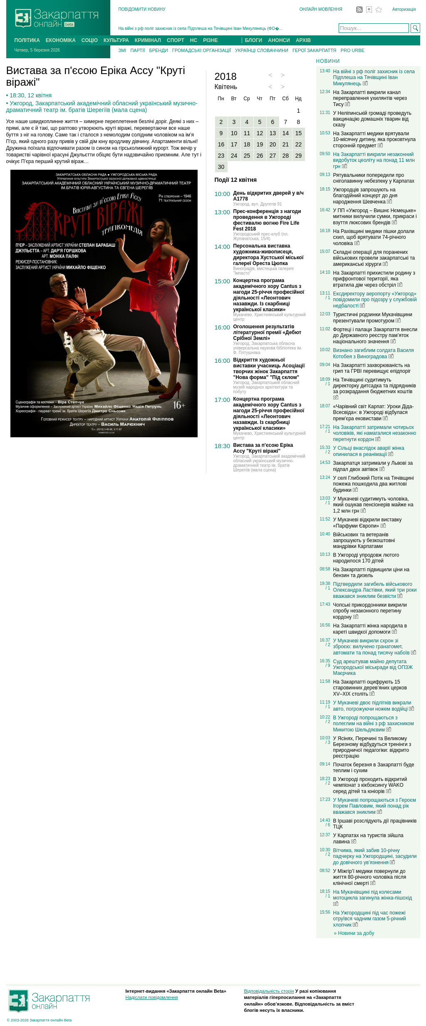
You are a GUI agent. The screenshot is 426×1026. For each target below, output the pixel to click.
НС (193, 40)
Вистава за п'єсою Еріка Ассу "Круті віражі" (263, 448)
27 (273, 155)
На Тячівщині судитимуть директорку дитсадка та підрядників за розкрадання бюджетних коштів (374, 388)
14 (285, 133)
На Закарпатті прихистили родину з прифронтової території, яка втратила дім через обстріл (374, 279)
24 (234, 155)
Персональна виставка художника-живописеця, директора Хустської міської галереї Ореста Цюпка (268, 254)
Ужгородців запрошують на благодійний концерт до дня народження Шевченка (365, 196)
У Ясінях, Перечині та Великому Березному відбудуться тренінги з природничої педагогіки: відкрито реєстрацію (372, 747)
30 (221, 167)
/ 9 (327, 665)
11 (247, 133)
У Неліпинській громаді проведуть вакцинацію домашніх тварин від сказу (372, 119)
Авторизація (404, 9)
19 (260, 144)
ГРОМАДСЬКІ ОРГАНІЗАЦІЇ (201, 50)
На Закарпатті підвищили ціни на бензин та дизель (371, 572)
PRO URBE (352, 50)
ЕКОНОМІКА (61, 40)
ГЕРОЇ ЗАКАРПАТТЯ (314, 50)
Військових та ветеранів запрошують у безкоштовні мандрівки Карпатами (364, 540)
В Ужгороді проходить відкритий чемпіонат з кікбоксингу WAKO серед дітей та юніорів (370, 785)
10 (234, 133)
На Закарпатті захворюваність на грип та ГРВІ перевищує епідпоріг (372, 368)
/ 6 (327, 825)
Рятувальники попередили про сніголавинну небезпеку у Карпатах (373, 178)
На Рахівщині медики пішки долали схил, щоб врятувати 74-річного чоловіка (374, 237)
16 (221, 144)
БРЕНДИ (158, 50)
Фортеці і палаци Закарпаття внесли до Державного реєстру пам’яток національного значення (375, 335)
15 (298, 133)
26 (260, 155)
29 (298, 155)
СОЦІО (90, 40)
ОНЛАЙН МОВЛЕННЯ (321, 9)
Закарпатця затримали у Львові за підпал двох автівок (373, 466)
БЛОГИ (254, 40)
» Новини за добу (354, 933)
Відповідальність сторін (269, 991)
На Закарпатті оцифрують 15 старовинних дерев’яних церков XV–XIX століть (370, 688)
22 (298, 144)
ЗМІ (122, 50)
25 (247, 155)
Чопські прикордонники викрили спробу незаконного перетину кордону (370, 611)
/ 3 (327, 742)
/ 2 (327, 452)
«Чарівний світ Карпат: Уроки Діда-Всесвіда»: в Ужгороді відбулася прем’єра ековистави (373, 412)
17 (234, 144)
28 (285, 155)
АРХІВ (303, 40)
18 (247, 144)
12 (260, 133)
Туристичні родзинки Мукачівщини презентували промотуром (372, 318)
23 (221, 155)
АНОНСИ (279, 40)
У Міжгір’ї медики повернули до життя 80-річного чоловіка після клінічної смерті (369, 877)
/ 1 (327, 297)
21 (285, 144)
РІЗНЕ (210, 40)
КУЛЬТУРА (116, 40)
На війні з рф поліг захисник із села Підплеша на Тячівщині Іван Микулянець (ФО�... (201, 28)
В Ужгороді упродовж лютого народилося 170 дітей (366, 558)
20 (273, 144)
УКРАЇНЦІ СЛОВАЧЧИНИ (261, 50)
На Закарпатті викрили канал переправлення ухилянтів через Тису (370, 98)
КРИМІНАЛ (148, 40)
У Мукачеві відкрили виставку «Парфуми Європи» (367, 523)
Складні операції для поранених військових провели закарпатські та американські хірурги (374, 258)
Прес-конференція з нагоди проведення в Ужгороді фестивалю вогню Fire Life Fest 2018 (267, 220)
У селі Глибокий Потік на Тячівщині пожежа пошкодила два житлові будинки (373, 484)
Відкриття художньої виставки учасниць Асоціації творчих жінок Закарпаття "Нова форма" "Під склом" (269, 368)
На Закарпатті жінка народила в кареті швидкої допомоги (370, 629)
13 (273, 133)
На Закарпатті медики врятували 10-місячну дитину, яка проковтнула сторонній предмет (374, 140)
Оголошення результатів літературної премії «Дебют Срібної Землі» (267, 332)
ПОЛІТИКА (27, 40)
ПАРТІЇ (137, 50)
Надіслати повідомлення (152, 997)
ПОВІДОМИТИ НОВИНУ (142, 9)
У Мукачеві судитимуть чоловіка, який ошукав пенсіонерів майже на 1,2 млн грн (373, 505)
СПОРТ (175, 40)
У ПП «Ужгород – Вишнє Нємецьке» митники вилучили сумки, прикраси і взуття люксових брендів (375, 217)
